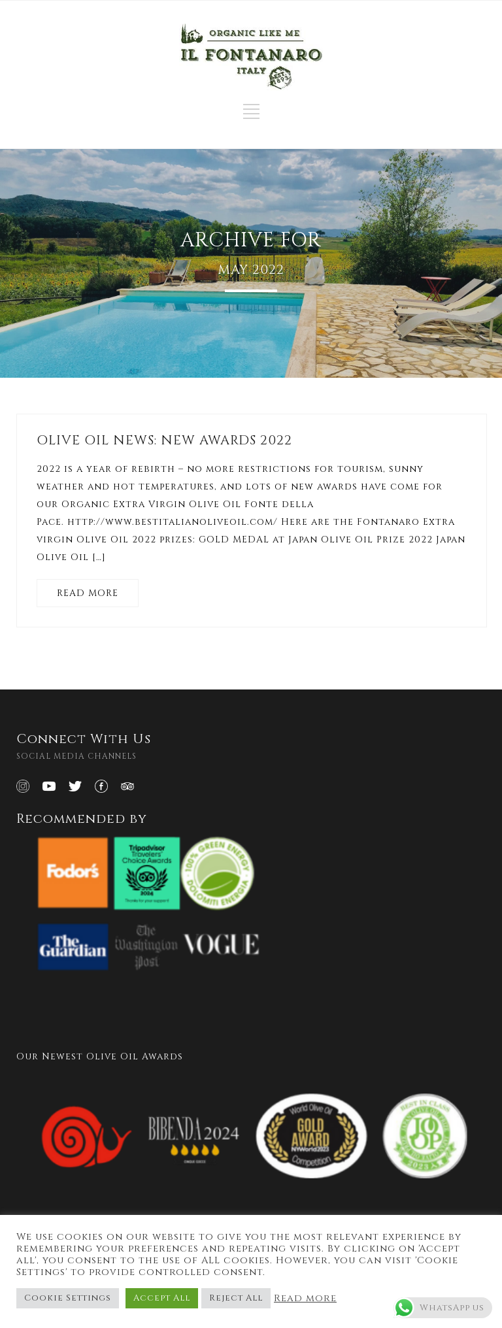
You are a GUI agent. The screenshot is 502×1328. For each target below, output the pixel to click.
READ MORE (87, 593)
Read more (305, 1298)
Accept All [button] (161, 1298)
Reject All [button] (236, 1298)
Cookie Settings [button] (67, 1298)
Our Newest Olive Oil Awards (99, 1056)
